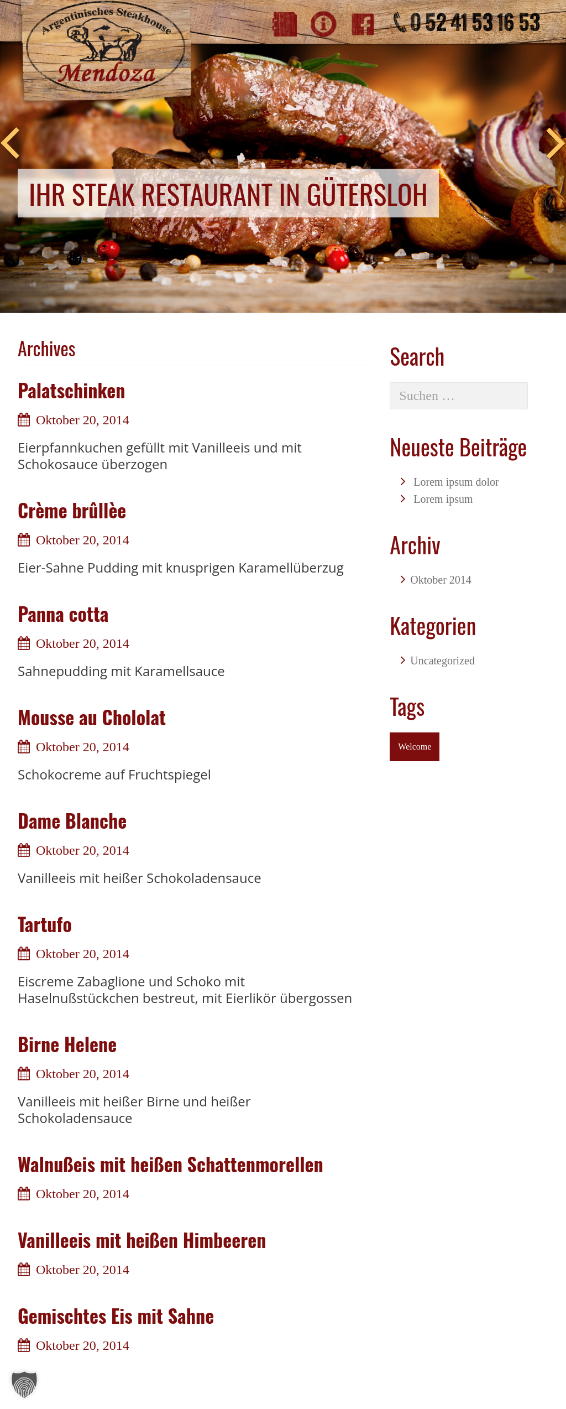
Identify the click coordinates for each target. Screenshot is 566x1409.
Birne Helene (67, 1044)
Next (556, 143)
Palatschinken (71, 390)
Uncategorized (442, 660)
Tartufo (45, 923)
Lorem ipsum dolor (456, 482)
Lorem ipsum (443, 499)
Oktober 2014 (440, 580)
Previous (10, 143)
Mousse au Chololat (92, 717)
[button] (24, 1384)
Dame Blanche (72, 820)
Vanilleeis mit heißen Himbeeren (142, 1239)
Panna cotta (63, 613)
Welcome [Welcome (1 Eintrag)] (414, 746)
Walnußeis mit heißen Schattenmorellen (170, 1164)
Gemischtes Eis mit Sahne (116, 1315)
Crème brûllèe (72, 510)
